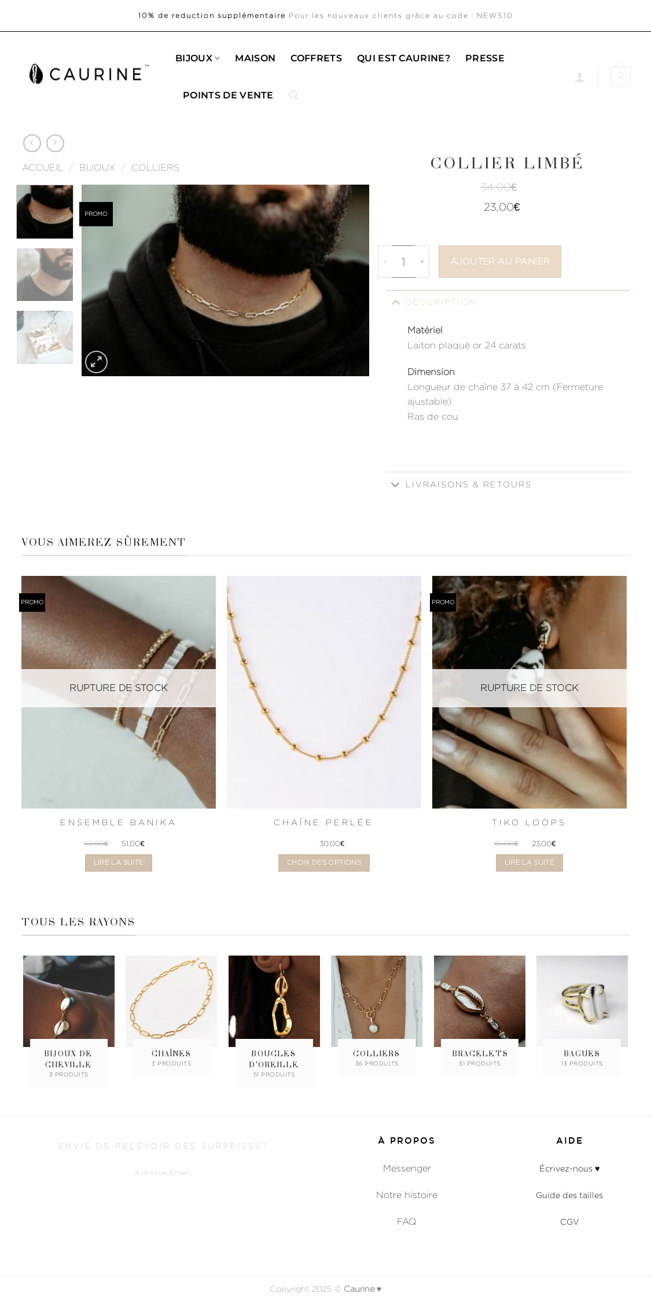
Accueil (43, 167)
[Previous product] (55, 143)
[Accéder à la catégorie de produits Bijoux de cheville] (69, 1019)
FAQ (407, 1221)
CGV (569, 1221)
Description (432, 302)
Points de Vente (228, 95)
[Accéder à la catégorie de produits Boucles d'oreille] (274, 1019)
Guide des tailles (569, 1195)
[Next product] (32, 143)
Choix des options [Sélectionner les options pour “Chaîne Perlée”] (324, 862)
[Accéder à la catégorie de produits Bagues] (582, 1013)
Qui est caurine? (403, 58)
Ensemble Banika (118, 822)
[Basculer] (396, 302)
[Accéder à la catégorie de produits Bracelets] (479, 1013)
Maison (255, 58)
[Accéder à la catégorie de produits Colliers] (376, 1013)
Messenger (407, 1168)
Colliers (155, 167)
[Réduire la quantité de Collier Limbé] (385, 261)
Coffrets (316, 58)
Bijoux (197, 58)
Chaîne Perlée (324, 822)
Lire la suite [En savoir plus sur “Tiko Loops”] (530, 862)
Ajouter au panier (500, 261)
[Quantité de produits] (404, 261)
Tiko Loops (529, 822)
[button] (293, 95)
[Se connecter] (580, 77)
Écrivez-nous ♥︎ (569, 1168)
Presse (485, 58)
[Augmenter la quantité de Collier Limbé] (422, 261)
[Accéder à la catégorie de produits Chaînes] (171, 1013)
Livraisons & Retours (459, 485)
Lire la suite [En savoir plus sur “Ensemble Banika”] (119, 862)
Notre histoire (406, 1195)
